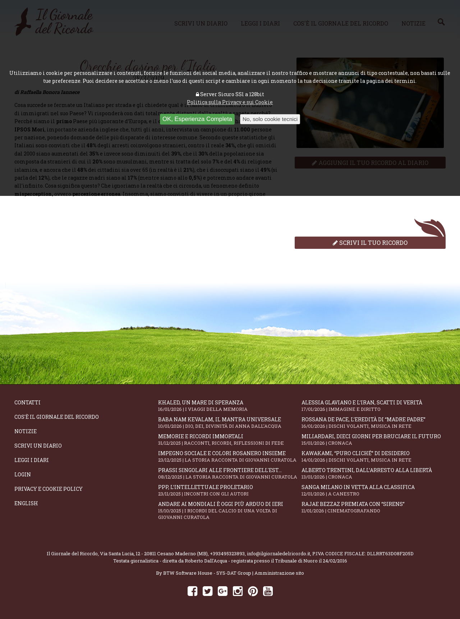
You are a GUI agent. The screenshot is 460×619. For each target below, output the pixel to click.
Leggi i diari (31, 460)
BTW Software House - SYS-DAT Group (207, 573)
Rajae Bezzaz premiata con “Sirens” (373, 507)
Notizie (25, 431)
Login (22, 474)
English (26, 503)
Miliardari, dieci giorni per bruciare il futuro (373, 439)
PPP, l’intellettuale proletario (230, 490)
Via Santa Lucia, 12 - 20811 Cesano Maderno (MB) (154, 553)
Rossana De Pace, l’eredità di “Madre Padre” (373, 422)
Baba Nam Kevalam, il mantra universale (230, 422)
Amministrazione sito (279, 573)
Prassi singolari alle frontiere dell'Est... (230, 473)
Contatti (27, 402)
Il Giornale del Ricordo (72, 553)
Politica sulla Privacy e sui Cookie (230, 102)
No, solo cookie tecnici (270, 119)
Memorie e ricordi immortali (230, 439)
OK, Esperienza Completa (197, 119)
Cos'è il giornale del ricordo (56, 416)
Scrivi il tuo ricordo (370, 242)
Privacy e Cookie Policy (48, 488)
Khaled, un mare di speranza (230, 405)
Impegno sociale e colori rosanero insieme (230, 456)
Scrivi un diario (38, 445)
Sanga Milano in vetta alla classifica (373, 490)
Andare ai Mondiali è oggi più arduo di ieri (230, 510)
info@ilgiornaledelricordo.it (278, 553)
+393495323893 (227, 553)
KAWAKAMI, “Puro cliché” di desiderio (373, 456)
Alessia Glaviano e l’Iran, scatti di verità (373, 405)
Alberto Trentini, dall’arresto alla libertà (373, 473)
